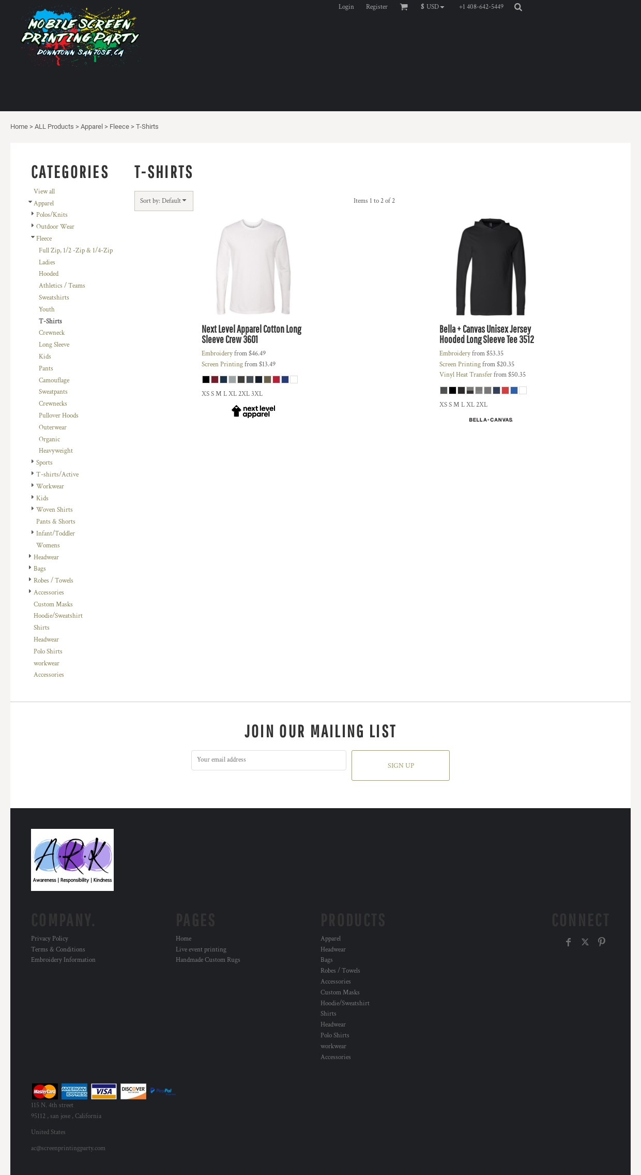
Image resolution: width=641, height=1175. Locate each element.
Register (377, 7)
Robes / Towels (53, 580)
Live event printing (201, 949)
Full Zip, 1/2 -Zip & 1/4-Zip (76, 250)
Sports (44, 462)
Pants (46, 368)
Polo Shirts (48, 651)
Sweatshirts (54, 297)
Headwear (46, 557)
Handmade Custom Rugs (208, 960)
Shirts (42, 627)
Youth (47, 309)
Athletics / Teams (62, 285)
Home (19, 126)
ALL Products (54, 126)
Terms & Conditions (58, 949)
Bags (40, 568)
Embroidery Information (63, 960)
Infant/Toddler (55, 533)
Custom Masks (53, 604)
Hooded (48, 274)
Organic (49, 439)
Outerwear (53, 427)
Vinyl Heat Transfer (465, 374)
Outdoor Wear (55, 226)
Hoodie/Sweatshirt (58, 616)
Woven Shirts (54, 509)
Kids (45, 356)
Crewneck (52, 333)
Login (346, 7)
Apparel (92, 126)
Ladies (47, 262)
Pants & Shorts (55, 521)
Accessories (49, 592)
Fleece (119, 126)
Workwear (50, 486)
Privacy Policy (49, 938)
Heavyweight (56, 451)
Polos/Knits (52, 215)
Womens (48, 545)
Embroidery (217, 353)
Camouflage (54, 380)
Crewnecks (53, 403)
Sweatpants (53, 392)
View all (44, 191)
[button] (435, 6)
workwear (46, 663)
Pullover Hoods (59, 415)
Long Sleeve (54, 344)
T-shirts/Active (57, 474)
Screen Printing (222, 364)
